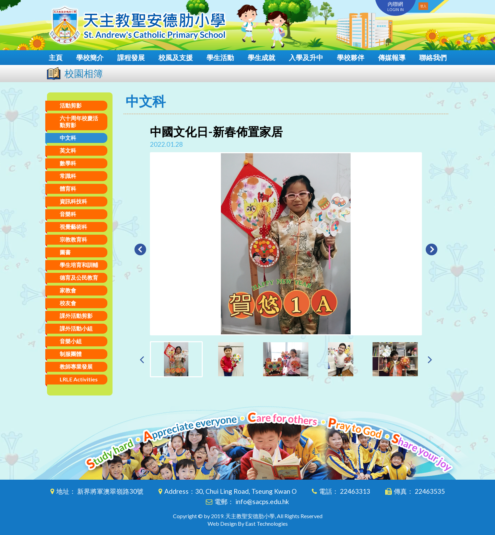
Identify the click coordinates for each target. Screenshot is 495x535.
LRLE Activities (79, 379)
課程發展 (131, 57)
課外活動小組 (76, 328)
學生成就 (261, 57)
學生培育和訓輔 (79, 264)
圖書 (65, 252)
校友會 (68, 303)
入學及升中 (306, 57)
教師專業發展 (76, 366)
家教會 (68, 290)
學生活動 (220, 57)
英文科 (68, 150)
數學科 (68, 163)
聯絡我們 (433, 57)
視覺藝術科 (73, 226)
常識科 (68, 175)
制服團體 (71, 353)
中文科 (68, 137)
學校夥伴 (350, 57)
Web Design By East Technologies (248, 523)
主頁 (55, 57)
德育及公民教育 (79, 277)
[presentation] (142, 359)
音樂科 (68, 214)
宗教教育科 (73, 239)
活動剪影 (71, 105)
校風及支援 (175, 57)
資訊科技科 (73, 201)
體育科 (68, 188)
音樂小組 (71, 341)
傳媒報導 (391, 57)
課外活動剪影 (76, 315)
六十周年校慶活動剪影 (79, 121)
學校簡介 (90, 57)
